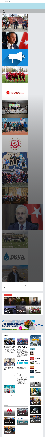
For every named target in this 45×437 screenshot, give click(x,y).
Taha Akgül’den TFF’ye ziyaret (9, 414)
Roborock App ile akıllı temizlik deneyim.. (37, 354)
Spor (27, 4)
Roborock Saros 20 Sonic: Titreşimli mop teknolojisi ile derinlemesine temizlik (35, 412)
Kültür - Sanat (21, 4)
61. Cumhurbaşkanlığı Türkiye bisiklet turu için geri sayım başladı (9, 368)
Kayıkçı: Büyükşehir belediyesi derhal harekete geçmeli (32, 285)
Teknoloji (32, 4)
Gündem (4, 4)
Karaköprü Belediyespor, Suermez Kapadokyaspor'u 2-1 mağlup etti (35, 311)
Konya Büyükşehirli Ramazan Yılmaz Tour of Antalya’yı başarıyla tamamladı (9, 395)
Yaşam (14, 4)
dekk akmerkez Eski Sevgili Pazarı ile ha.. (38, 363)
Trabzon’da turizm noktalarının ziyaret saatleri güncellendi (12, 285)
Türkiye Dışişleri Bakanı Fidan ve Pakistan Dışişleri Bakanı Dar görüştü (35, 303)
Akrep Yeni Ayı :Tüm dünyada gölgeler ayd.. (38, 373)
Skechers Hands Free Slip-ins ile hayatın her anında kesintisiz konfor (35, 394)
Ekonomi (9, 4)
